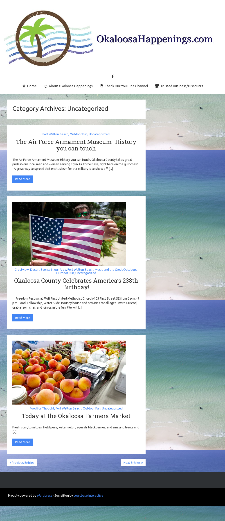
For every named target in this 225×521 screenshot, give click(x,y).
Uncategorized (99, 134)
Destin (34, 269)
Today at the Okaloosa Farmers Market (76, 416)
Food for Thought (42, 408)
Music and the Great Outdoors (116, 269)
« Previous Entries (21, 462)
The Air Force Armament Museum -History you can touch (76, 145)
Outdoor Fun (79, 134)
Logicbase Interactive (88, 495)
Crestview (22, 269)
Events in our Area (53, 269)
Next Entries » (133, 462)
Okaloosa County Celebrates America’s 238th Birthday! (76, 284)
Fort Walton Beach (55, 134)
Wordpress (44, 495)
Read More (22, 179)
